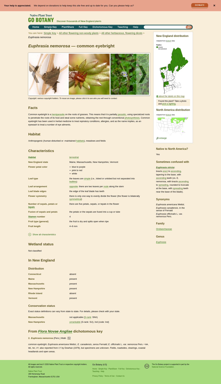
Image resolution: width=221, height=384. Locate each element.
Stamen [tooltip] (32, 216)
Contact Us (120, 376)
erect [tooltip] (165, 171)
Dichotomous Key (103, 27)
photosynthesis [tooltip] (132, 118)
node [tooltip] (105, 186)
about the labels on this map (172, 96)
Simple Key (50, 27)
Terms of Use (110, 376)
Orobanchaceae (164, 229)
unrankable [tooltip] (74, 322)
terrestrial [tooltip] (74, 157)
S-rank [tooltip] (87, 317)
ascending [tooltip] (176, 171)
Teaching (123, 27)
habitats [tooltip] (80, 140)
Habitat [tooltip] (32, 157)
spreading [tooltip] (163, 185)
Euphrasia (161, 242)
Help (135, 27)
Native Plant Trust (35, 371)
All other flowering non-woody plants (79, 33)
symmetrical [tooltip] (75, 199)
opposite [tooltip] (73, 186)
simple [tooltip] (87, 178)
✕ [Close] (214, 5)
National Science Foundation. (163, 367)
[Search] (189, 27)
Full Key (83, 27)
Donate (200, 5)
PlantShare (68, 27)
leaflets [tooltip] (72, 181)
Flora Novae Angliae (55, 331)
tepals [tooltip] (31, 207)
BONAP (168, 41)
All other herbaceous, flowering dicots (121, 33)
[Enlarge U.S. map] (173, 127)
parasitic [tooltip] (122, 114)
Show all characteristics (44, 234)
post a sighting (168, 104)
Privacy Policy (97, 376)
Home (35, 27)
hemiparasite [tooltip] (58, 114)
